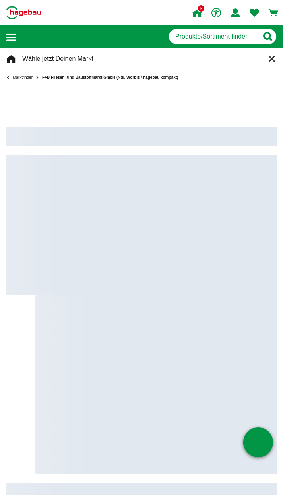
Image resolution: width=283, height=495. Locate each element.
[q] (213, 36)
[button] (11, 37)
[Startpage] (23, 12)
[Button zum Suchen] (267, 36)
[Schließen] (272, 59)
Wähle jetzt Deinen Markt (57, 58)
